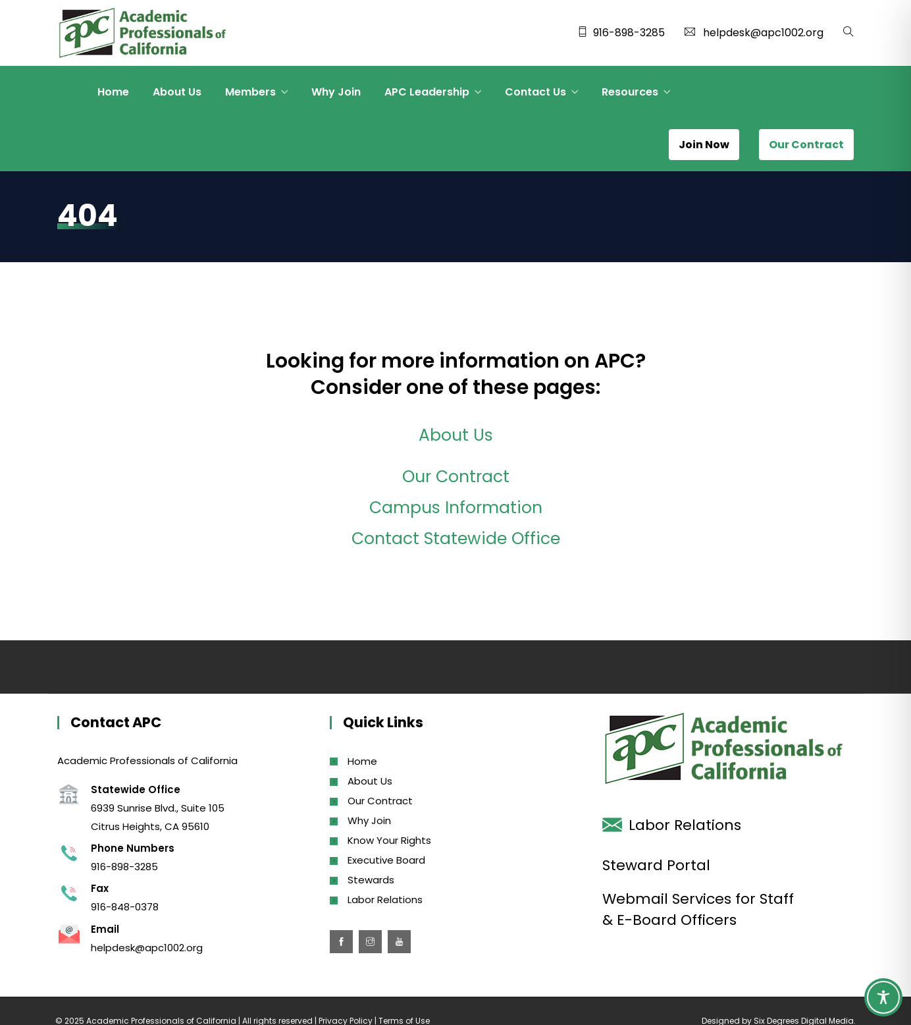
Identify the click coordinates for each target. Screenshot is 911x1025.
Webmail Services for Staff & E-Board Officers (698, 909)
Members (250, 91)
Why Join (336, 91)
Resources (630, 91)
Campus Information (455, 507)
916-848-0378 (125, 907)
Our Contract (455, 476)
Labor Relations (385, 899)
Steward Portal (656, 865)
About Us (177, 91)
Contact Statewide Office (455, 538)
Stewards (371, 880)
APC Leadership (426, 91)
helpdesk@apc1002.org (763, 32)
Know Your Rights (389, 840)
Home (113, 91)
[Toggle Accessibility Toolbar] (883, 997)
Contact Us (535, 91)
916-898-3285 (629, 32)
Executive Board (386, 860)
